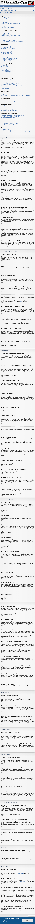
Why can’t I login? (4, 22)
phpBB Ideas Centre (21, 881)
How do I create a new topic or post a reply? (9, 46)
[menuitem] (33, 10)
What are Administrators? (6, 79)
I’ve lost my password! (5, 24)
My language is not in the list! (6, 36)
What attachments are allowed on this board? (9, 123)
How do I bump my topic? (6, 60)
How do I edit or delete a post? (7, 47)
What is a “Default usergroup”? (7, 86)
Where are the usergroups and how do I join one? (10, 83)
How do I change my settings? (6, 31)
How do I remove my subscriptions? (8, 118)
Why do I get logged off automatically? (8, 26)
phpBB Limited (3, 872)
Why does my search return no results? (8, 106)
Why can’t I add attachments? (6, 54)
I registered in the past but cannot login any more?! (11, 23)
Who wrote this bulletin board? (7, 129)
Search (2, 8)
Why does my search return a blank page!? (9, 108)
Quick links (1, 6)
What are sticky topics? (5, 72)
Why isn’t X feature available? (6, 130)
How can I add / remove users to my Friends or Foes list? (12, 101)
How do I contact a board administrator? (8, 132)
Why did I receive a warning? (6, 55)
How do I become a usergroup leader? (8, 84)
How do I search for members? (7, 109)
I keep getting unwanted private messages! (9, 94)
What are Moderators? (5, 80)
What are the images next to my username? (9, 37)
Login (6, 8)
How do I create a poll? (5, 49)
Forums (3, 6)
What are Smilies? (4, 67)
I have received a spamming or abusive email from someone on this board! (15, 95)
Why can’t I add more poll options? (7, 51)
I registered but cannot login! (6, 21)
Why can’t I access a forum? (6, 53)
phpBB (21, 301)
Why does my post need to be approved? (9, 59)
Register (10, 8)
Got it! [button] (27, 920)
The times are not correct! (6, 34)
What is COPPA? (4, 18)
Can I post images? (4, 69)
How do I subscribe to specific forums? (8, 117)
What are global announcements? (7, 70)
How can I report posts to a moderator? (8, 57)
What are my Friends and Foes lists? (8, 99)
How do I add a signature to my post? (8, 48)
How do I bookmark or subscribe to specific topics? (11, 116)
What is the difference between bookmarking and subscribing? (13, 115)
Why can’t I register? (5, 19)
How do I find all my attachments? (7, 124)
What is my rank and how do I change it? (9, 40)
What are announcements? (6, 71)
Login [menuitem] (32, 6)
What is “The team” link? (5, 88)
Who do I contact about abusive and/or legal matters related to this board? (15, 131)
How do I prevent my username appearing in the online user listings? (14, 33)
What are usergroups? (5, 82)
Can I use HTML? (4, 66)
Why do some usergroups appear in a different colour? (11, 85)
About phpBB (21, 873)
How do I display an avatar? (6, 39)
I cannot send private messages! (7, 92)
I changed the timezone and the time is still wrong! (10, 35)
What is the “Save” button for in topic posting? (9, 58)
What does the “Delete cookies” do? (8, 27)
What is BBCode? (4, 65)
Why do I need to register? (6, 17)
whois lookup (13, 892)
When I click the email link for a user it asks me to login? (12, 41)
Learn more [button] (9, 921)
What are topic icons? (5, 75)
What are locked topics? (5, 73)
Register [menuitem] (34, 6)
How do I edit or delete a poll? (6, 52)
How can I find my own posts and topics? (9, 110)
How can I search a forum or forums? (8, 105)
